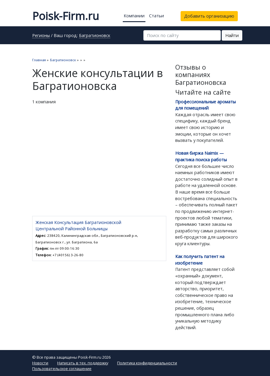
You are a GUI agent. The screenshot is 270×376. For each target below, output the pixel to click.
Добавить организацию (209, 16)
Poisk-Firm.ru (65, 16)
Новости (40, 363)
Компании (134, 16)
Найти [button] (232, 35)
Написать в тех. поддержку (82, 363)
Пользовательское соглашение (61, 368)
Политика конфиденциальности (147, 363)
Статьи (156, 16)
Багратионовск (94, 35)
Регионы (41, 35)
